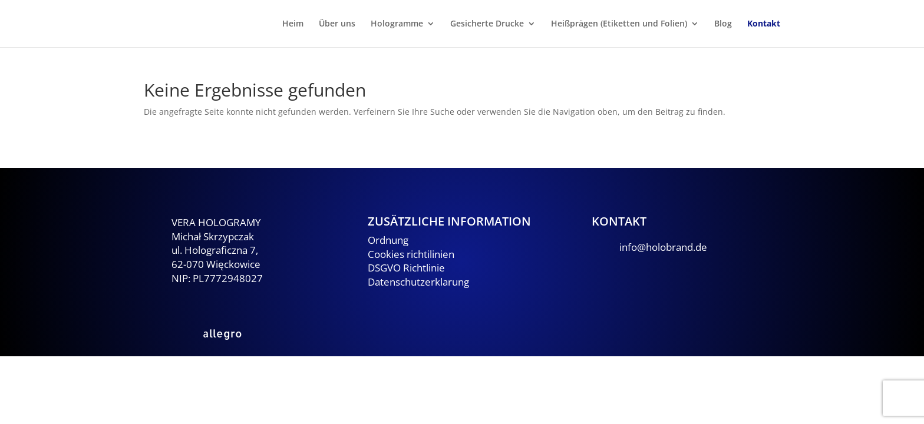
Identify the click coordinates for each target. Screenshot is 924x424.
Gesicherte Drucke (487, 24)
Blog (723, 24)
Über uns (337, 24)
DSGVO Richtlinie (406, 267)
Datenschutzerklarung (418, 282)
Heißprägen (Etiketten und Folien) (619, 24)
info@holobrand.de (663, 247)
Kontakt (763, 24)
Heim (292, 24)
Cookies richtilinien (411, 254)
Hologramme (397, 24)
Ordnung (388, 240)
